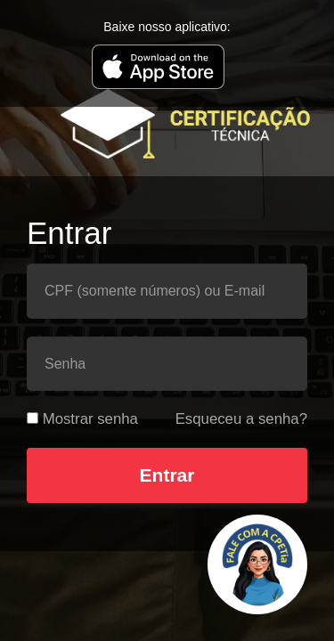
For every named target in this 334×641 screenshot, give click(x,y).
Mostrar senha (90, 418)
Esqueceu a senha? (241, 418)
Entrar (167, 475)
